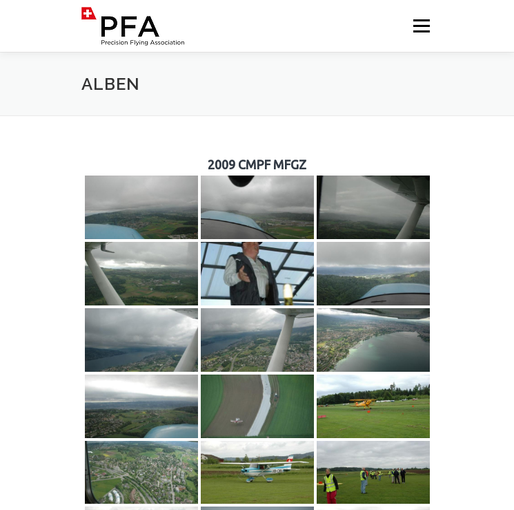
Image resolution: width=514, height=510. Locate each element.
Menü (420, 26)
